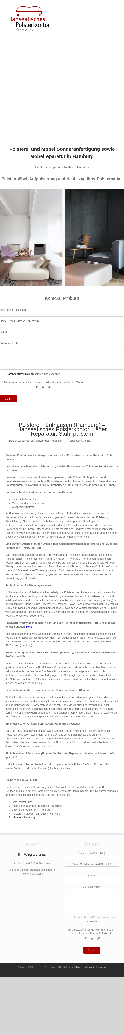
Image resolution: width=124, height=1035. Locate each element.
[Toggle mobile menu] (117, 5)
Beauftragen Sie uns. (80, 440)
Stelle (29, 626)
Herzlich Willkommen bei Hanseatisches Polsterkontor (36, 440)
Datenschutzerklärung (20, 374)
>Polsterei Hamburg (23, 817)
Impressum (81, 967)
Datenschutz (100, 967)
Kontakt (90, 967)
